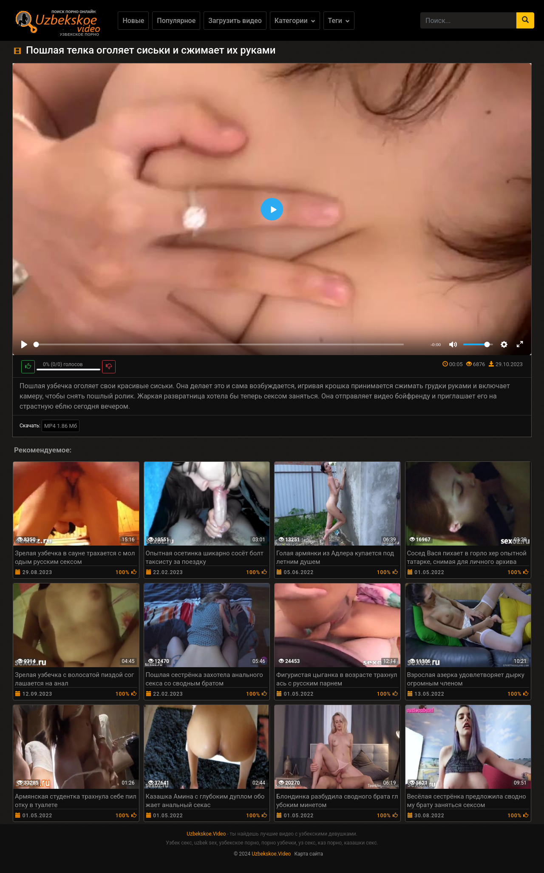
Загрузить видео (235, 21)
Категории (295, 21)
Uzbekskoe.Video (206, 834)
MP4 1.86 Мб (60, 426)
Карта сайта (308, 854)
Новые (133, 21)
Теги (339, 21)
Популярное (176, 21)
